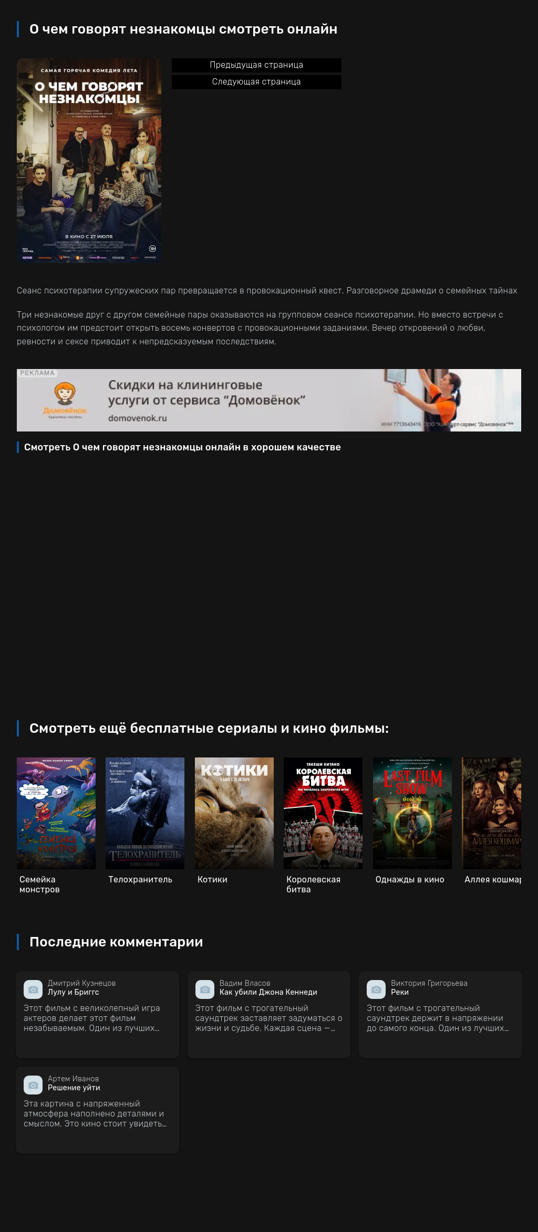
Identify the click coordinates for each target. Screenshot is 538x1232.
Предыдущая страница (256, 65)
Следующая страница (256, 82)
